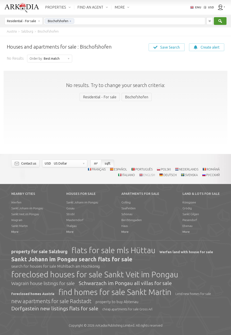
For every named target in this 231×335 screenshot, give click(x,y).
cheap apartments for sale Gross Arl (127, 309)
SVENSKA (191, 175)
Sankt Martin (19, 225)
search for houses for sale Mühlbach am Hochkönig (55, 266)
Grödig (187, 208)
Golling (126, 202)
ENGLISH (149, 175)
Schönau (126, 214)
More (14, 231)
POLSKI (166, 169)
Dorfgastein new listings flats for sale (54, 308)
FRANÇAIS (99, 169)
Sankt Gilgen (190, 214)
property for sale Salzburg (39, 251)
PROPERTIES (55, 7)
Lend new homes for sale (193, 294)
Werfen (16, 202)
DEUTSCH (170, 175)
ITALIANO (128, 175)
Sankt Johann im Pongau (27, 208)
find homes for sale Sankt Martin (114, 292)
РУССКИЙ (213, 175)
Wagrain (16, 220)
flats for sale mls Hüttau (113, 250)
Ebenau (187, 225)
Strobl (70, 214)
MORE (120, 7)
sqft (107, 163)
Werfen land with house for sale (186, 252)
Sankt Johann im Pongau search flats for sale (71, 259)
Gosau (70, 208)
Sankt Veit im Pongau (25, 214)
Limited (114, 325)
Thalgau (71, 225)
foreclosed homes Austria (32, 294)
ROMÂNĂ (213, 169)
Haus (124, 225)
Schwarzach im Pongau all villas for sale (125, 283)
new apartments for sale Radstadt (51, 301)
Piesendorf (189, 220)
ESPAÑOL (120, 169)
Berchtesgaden (131, 220)
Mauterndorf (74, 220)
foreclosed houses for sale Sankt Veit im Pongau (94, 274)
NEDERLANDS (188, 169)
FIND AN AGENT (90, 7)
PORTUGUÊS (143, 169)
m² (96, 163)
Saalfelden (128, 208)
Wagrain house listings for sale (43, 283)
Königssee (189, 202)
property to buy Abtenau (116, 302)
